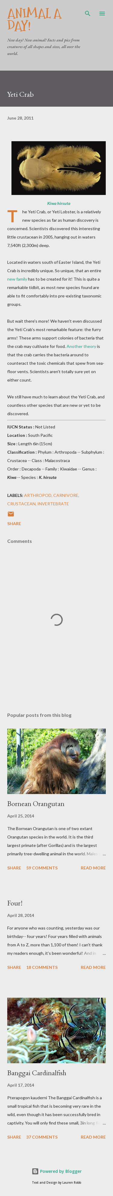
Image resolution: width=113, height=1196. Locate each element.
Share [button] (14, 523)
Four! (15, 903)
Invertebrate (53, 503)
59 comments (42, 867)
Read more (93, 867)
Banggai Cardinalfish (36, 1072)
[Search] (87, 10)
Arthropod (38, 495)
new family (17, 279)
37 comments (42, 1137)
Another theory (81, 346)
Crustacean (21, 503)
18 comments (42, 967)
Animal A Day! (34, 20)
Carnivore (65, 495)
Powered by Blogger (57, 1171)
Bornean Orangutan (35, 803)
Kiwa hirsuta (58, 203)
